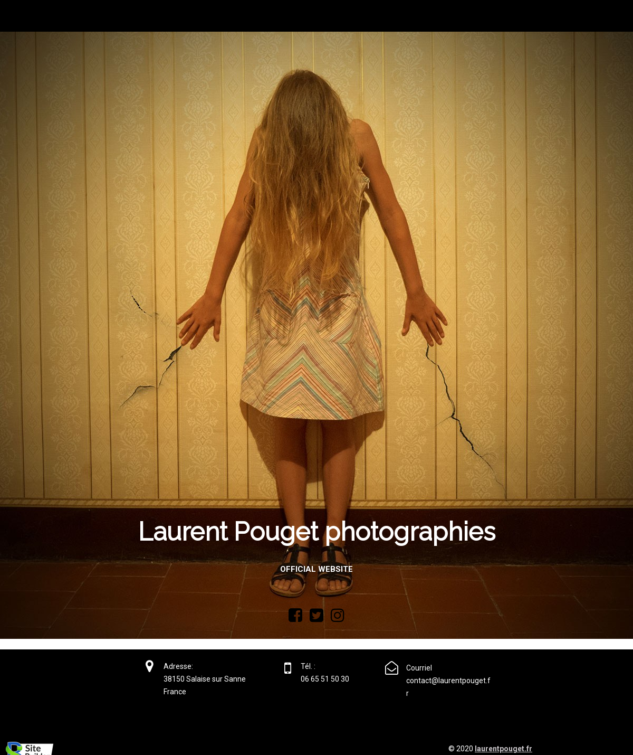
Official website (316, 569)
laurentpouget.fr (503, 748)
